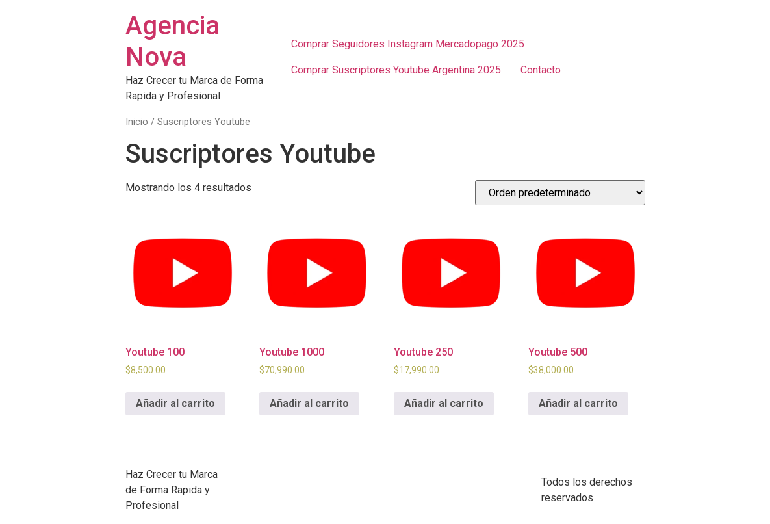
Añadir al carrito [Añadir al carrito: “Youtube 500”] (578, 403)
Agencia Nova (172, 41)
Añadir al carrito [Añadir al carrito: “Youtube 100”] (175, 403)
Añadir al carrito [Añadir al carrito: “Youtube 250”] (443, 403)
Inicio (136, 121)
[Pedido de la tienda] (560, 192)
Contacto (540, 70)
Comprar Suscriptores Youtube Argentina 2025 (396, 70)
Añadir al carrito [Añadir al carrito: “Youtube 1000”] (309, 403)
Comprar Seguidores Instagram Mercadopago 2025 (407, 44)
